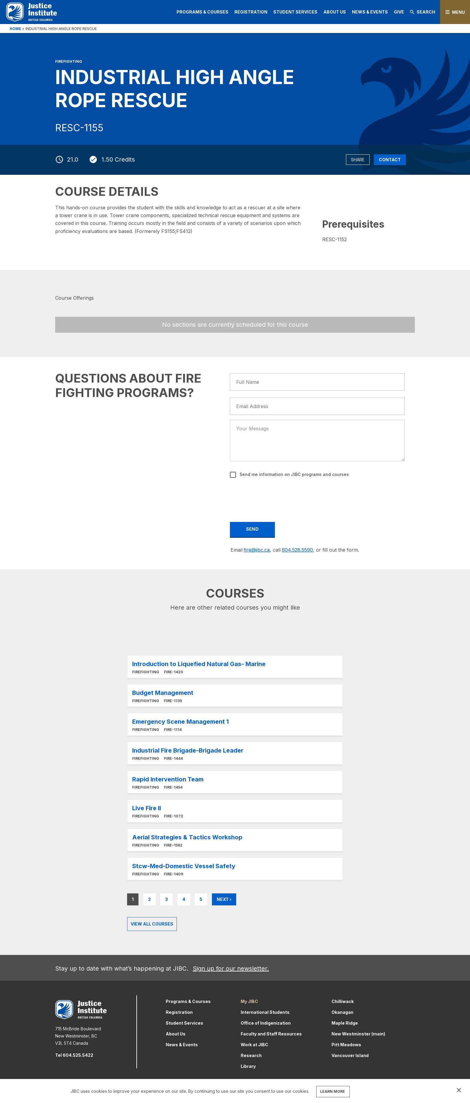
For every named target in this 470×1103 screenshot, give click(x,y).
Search (422, 11)
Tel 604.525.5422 (74, 1055)
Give (399, 11)
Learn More (235, 667)
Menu (458, 12)
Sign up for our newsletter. (231, 968)
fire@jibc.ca (257, 550)
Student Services (295, 11)
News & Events (370, 11)
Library (248, 1066)
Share (357, 159)
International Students (265, 1012)
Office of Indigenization (266, 1023)
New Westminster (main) (358, 1033)
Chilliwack (343, 1001)
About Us (334, 11)
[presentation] (276, 496)
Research (251, 1055)
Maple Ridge (345, 1023)
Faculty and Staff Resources (271, 1033)
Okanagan (342, 1012)
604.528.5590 (297, 550)
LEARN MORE (332, 1091)
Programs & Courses (202, 11)
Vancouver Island (350, 1055)
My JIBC (249, 1001)
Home (15, 28)
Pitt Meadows (346, 1044)
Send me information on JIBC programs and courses (293, 474)
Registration (250, 11)
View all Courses (152, 923)
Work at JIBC (254, 1044)
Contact (390, 159)
